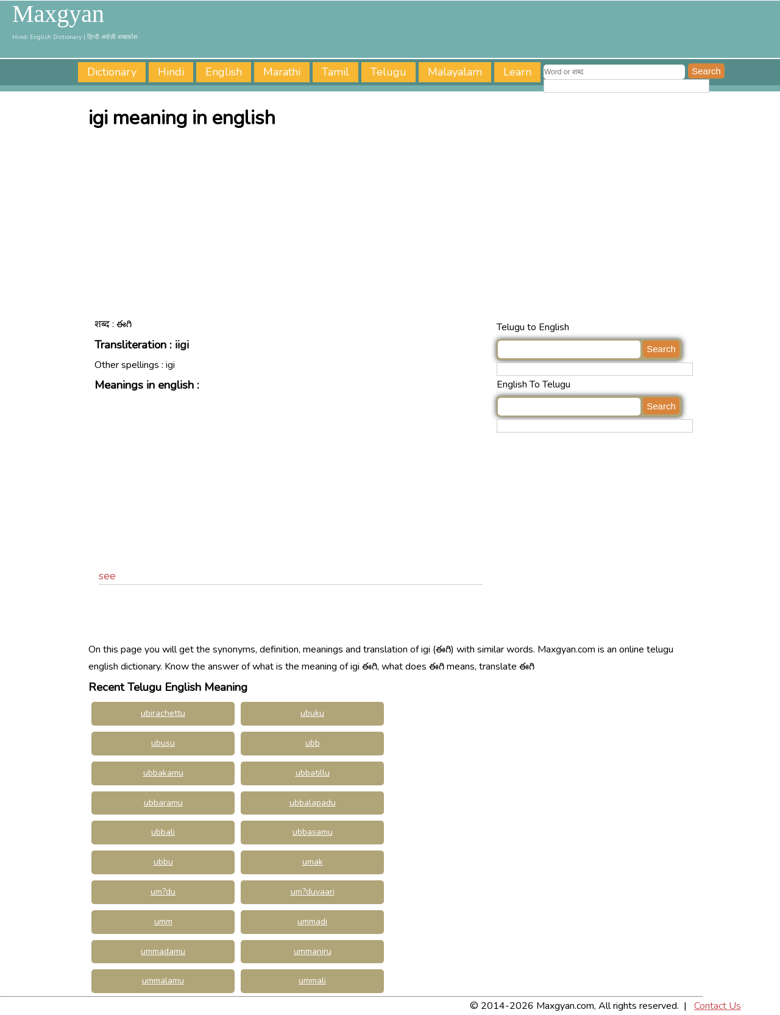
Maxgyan (58, 14)
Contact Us (717, 1006)
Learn (517, 72)
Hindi (171, 72)
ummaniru (313, 951)
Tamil (335, 72)
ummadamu (163, 951)
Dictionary (111, 72)
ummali (312, 980)
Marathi (281, 72)
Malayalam (455, 72)
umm (163, 921)
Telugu (388, 72)
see (107, 575)
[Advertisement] (393, 227)
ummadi (312, 921)
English (223, 72)
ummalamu (163, 980)
